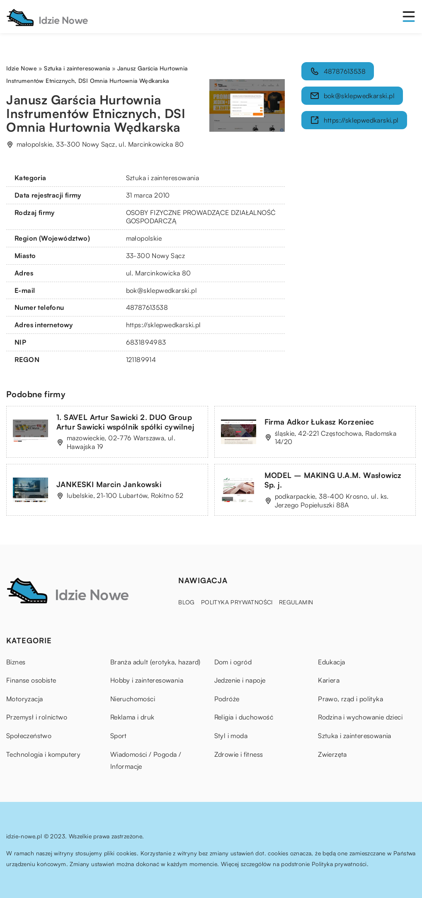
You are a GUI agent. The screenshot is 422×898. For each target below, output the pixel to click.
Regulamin (296, 602)
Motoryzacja (24, 699)
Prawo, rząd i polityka (350, 699)
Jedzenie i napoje (240, 680)
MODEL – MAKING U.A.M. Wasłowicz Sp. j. (333, 480)
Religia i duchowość (244, 717)
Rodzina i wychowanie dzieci (360, 717)
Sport (118, 735)
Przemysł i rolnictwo (36, 717)
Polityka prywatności (237, 602)
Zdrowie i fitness (238, 754)
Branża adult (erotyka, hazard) (155, 662)
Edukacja (331, 662)
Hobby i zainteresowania (146, 680)
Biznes (15, 662)
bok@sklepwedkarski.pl (161, 290)
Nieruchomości (132, 699)
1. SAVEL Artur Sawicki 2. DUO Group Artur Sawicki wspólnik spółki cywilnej (125, 422)
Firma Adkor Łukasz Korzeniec (319, 421)
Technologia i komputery (43, 754)
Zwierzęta (332, 754)
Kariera (329, 680)
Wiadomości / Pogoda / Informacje (145, 760)
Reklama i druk (132, 717)
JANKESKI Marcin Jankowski (108, 484)
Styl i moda (230, 735)
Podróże (227, 699)
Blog (186, 602)
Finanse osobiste (31, 680)
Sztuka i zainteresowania (162, 178)
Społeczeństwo (28, 735)
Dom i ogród (233, 662)
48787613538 (147, 307)
